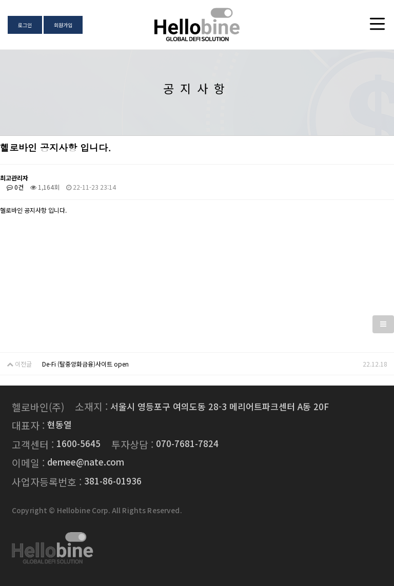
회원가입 (63, 25)
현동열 (59, 424)
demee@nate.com (85, 461)
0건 (15, 187)
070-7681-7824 (187, 443)
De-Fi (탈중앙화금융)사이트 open (85, 363)
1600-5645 (78, 443)
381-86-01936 (113, 480)
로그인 (25, 25)
